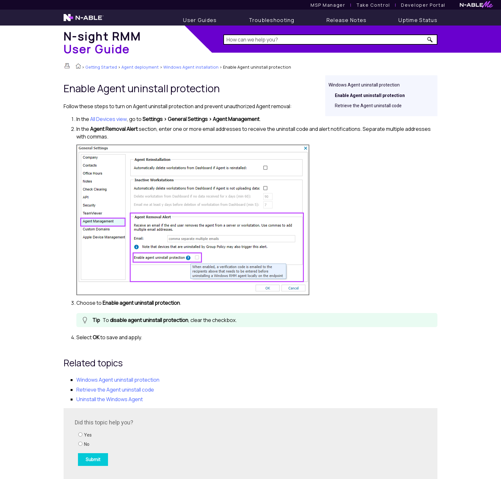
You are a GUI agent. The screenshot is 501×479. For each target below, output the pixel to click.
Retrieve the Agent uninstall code (368, 105)
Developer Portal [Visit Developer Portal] (423, 5)
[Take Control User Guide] (373, 5)
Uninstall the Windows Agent (109, 399)
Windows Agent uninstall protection (364, 84)
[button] (430, 39)
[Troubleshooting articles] (272, 20)
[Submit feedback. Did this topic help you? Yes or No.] (161, 442)
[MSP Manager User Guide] (328, 5)
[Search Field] (330, 39)
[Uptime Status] (417, 20)
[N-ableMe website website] (476, 6)
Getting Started (101, 67)
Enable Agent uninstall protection (370, 95)
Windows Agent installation (191, 67)
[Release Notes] (347, 20)
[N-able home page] (84, 20)
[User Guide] (200, 20)
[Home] (102, 42)
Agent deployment (140, 67)
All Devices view (108, 119)
